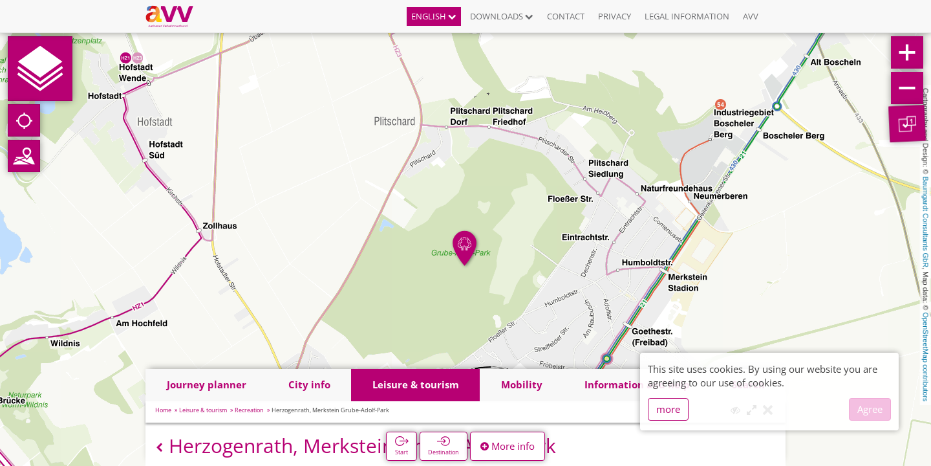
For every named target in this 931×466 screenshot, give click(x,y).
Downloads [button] (501, 16)
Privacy (614, 16)
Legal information (687, 16)
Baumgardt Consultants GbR (926, 222)
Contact (565, 16)
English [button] (433, 16)
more (668, 409)
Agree (870, 409)
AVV (750, 16)
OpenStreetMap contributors (926, 356)
